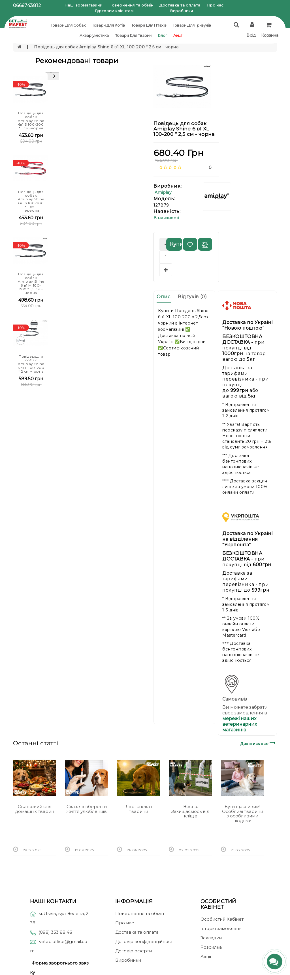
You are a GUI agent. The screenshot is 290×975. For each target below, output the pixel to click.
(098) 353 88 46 (55, 932)
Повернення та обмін (130, 5)
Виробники (181, 10)
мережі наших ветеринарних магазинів (239, 724)
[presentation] (55, 76)
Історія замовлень (221, 928)
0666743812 (27, 5)
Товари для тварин (133, 35)
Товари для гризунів (192, 25)
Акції (177, 35)
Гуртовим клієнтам (114, 10)
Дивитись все (258, 743)
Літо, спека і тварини (138, 809)
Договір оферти (133, 950)
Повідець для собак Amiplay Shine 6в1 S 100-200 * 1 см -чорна (31, 120)
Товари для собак (68, 25)
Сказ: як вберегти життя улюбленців (86, 809)
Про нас (215, 5)
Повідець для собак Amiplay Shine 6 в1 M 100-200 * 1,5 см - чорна (31, 283)
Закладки (211, 937)
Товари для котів (108, 25)
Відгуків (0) (192, 296)
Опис (163, 296)
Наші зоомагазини (84, 5)
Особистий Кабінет (222, 919)
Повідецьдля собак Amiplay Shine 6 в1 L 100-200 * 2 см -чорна (31, 363)
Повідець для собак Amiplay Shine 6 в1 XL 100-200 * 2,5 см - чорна (106, 47)
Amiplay (163, 192)
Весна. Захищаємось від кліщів (190, 811)
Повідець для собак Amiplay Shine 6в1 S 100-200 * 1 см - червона (31, 201)
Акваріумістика (94, 35)
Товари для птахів (149, 25)
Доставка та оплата (180, 5)
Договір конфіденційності (144, 941)
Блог (162, 35)
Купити (176, 244)
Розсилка (211, 947)
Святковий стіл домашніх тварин (34, 809)
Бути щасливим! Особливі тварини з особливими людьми (242, 813)
